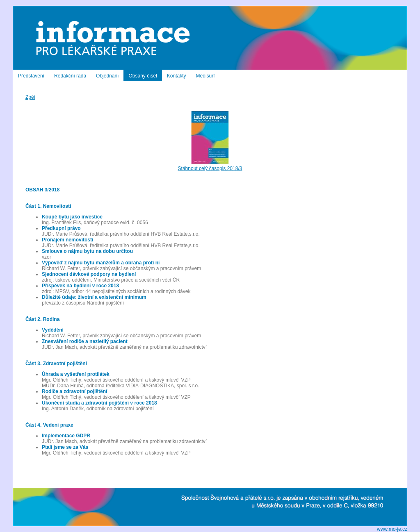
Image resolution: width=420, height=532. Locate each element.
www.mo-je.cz (392, 529)
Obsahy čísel (142, 76)
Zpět (30, 97)
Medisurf (205, 76)
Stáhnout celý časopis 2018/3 (210, 165)
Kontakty (176, 76)
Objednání (107, 76)
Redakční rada (70, 76)
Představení (31, 76)
